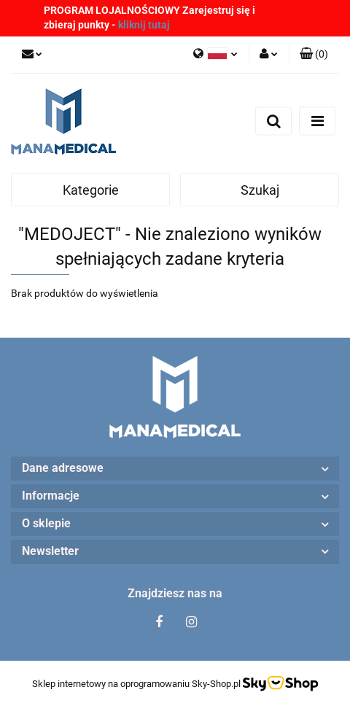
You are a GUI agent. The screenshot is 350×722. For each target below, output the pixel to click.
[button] (314, 54)
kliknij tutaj (144, 25)
